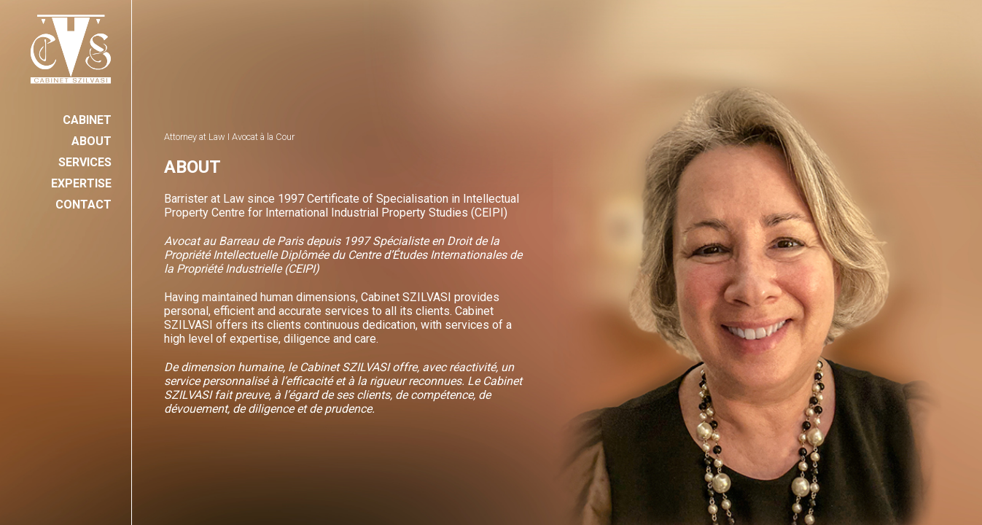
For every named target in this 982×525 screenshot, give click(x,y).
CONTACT (83, 204)
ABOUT (91, 141)
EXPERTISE (81, 183)
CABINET (87, 120)
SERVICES (85, 162)
